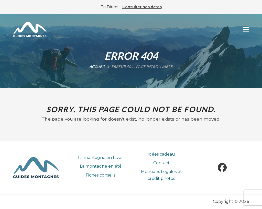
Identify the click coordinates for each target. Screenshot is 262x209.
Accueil (97, 66)
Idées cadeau (161, 154)
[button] (246, 29)
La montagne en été (101, 166)
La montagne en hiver (100, 157)
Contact (161, 162)
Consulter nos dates (142, 7)
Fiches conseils (100, 175)
